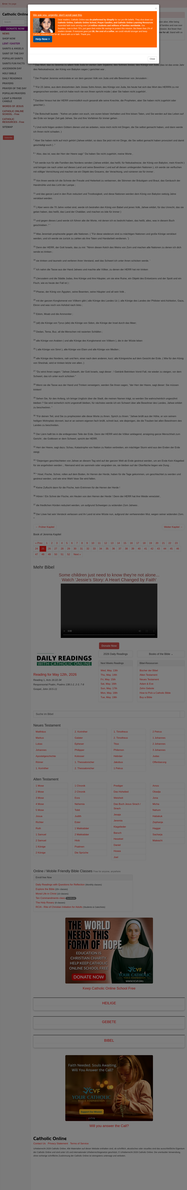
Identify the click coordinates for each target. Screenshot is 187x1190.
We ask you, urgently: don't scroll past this (57, 15)
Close (152, 59)
